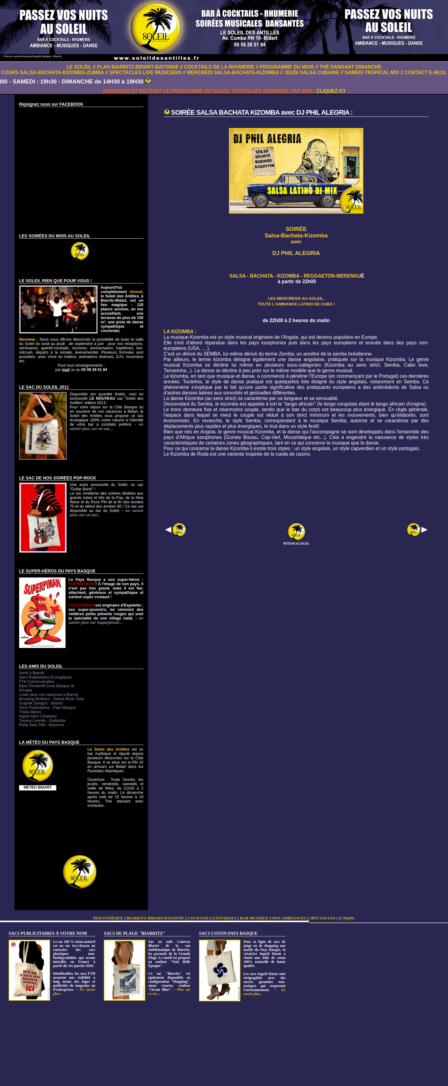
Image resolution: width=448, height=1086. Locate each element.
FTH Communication (36, 681)
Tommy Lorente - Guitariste (42, 720)
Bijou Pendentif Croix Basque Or (47, 686)
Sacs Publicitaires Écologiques (45, 677)
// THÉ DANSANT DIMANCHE (348, 67)
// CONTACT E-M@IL (423, 72)
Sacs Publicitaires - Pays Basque (47, 707)
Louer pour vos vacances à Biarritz (48, 694)
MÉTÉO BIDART (37, 787)
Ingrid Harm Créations (38, 716)
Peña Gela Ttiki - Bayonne (41, 725)
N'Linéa (25, 690)
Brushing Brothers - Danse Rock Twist (51, 699)
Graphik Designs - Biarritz (41, 703)
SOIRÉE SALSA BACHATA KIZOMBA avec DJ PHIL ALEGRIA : (262, 112)
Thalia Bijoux (30, 712)
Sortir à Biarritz (31, 673)
